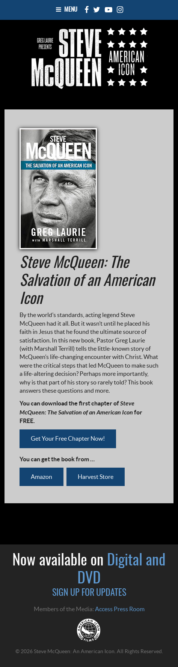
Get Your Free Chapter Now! (68, 438)
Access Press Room (120, 609)
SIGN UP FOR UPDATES (89, 593)
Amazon (41, 476)
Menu (66, 10)
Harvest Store (95, 476)
